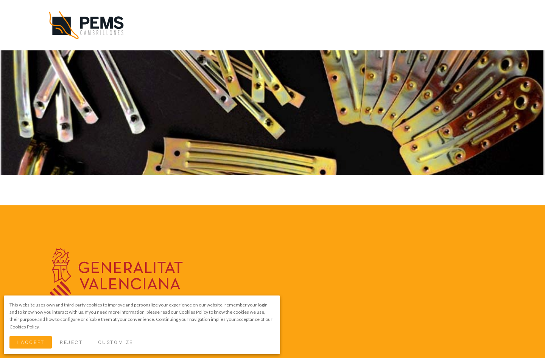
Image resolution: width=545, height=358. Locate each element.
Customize (115, 342)
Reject (71, 342)
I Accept (30, 342)
